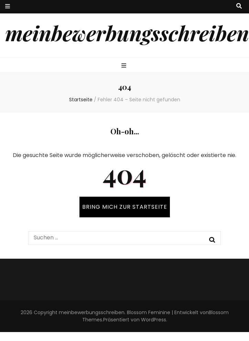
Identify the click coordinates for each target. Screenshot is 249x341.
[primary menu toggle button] (124, 66)
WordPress (153, 319)
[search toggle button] (239, 6)
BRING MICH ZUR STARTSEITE (124, 207)
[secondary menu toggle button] (7, 6)
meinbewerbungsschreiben (127, 32)
